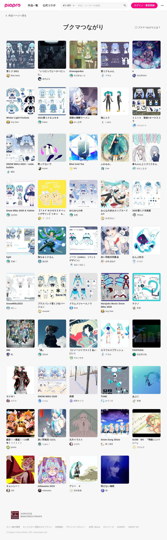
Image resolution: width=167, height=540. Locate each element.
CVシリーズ (108, 527)
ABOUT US (133, 527)
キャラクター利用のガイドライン (37, 527)
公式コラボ (49, 5)
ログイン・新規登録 (144, 5)
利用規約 (59, 527)
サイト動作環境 (13, 527)
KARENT (121, 527)
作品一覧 (33, 5)
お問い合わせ (94, 527)
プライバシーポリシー (76, 527)
